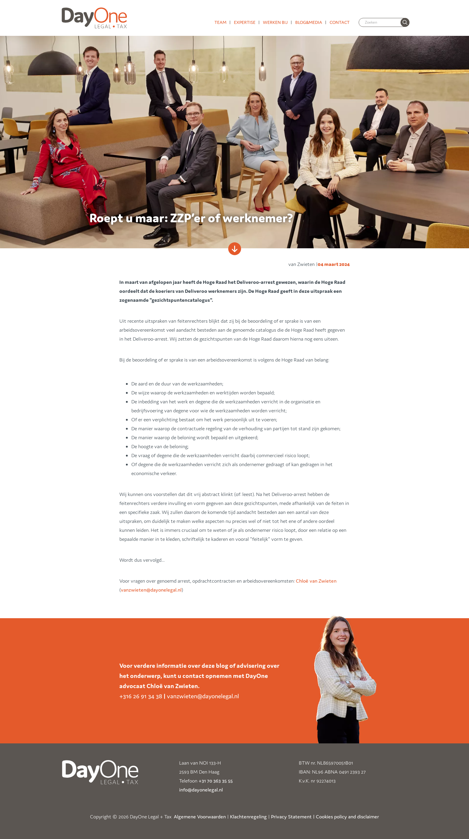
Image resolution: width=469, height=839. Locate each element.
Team (220, 22)
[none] (405, 22)
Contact (340, 22)
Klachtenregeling (248, 816)
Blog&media (308, 22)
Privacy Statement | (293, 816)
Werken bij (275, 22)
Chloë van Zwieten (316, 581)
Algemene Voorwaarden (200, 816)
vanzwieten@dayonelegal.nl (151, 590)
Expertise (244, 22)
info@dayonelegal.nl (201, 789)
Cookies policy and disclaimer (347, 816)
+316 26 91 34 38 (140, 696)
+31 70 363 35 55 (216, 780)
